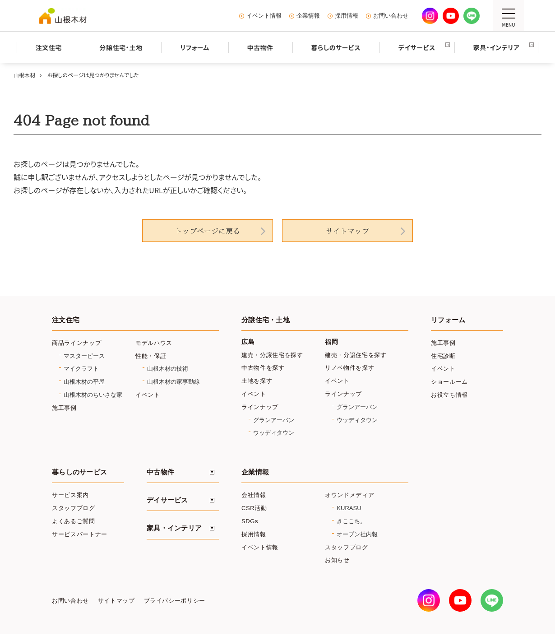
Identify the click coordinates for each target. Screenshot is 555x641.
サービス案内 (70, 495)
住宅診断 (443, 356)
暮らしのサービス (79, 472)
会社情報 (253, 495)
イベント (147, 394)
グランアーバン (273, 420)
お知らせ (337, 560)
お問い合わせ (390, 16)
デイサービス (167, 500)
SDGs (249, 521)
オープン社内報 (357, 534)
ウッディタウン (273, 432)
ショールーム (449, 381)
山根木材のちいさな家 (93, 394)
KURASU (349, 508)
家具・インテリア (174, 528)
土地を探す (256, 380)
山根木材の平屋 (84, 381)
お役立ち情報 (449, 394)
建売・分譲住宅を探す (272, 355)
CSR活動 (254, 508)
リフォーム (448, 320)
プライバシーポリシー (174, 601)
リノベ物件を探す (349, 367)
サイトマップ (347, 231)
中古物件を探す (263, 367)
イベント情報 (264, 16)
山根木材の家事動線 (173, 381)
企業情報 (308, 16)
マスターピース (84, 356)
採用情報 (346, 16)
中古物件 (160, 472)
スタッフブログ (73, 508)
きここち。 (351, 521)
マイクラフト (81, 368)
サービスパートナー (79, 534)
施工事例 (64, 407)
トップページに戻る (207, 231)
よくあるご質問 (73, 521)
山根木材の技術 (167, 368)
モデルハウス (153, 342)
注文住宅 (65, 320)
